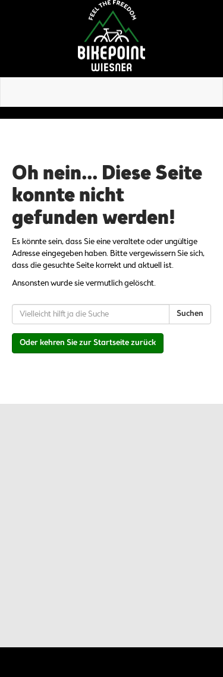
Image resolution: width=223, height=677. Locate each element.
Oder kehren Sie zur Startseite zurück (88, 343)
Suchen (190, 313)
